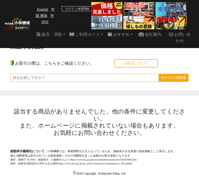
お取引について (136, 63)
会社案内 (150, 34)
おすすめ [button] (119, 34)
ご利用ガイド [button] (84, 34)
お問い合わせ (180, 37)
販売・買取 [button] (49, 34)
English (42, 9)
